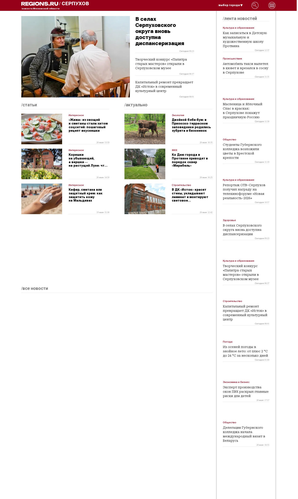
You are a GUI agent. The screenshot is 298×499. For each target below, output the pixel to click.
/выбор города (230, 5)
